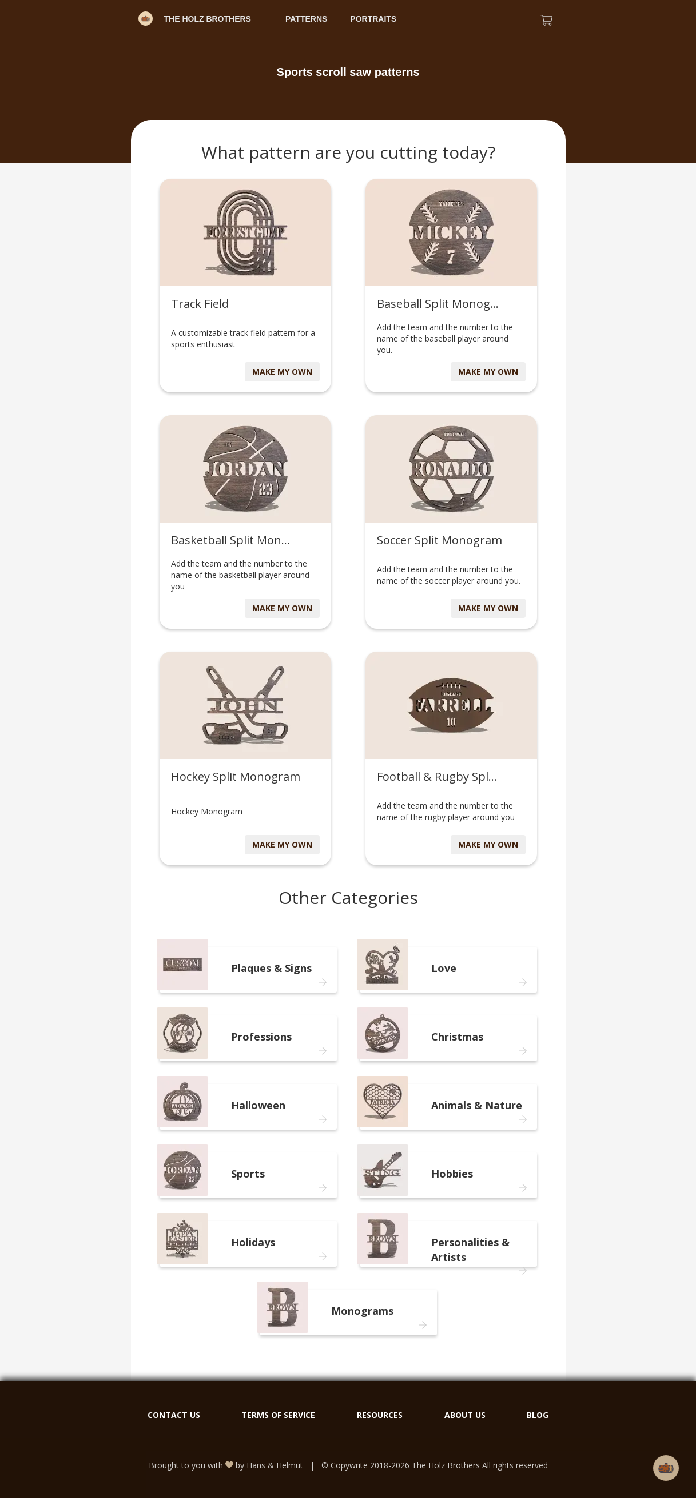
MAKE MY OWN (282, 371)
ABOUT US (465, 1414)
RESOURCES (380, 1414)
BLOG (537, 1414)
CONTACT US (174, 1414)
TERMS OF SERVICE (278, 1414)
